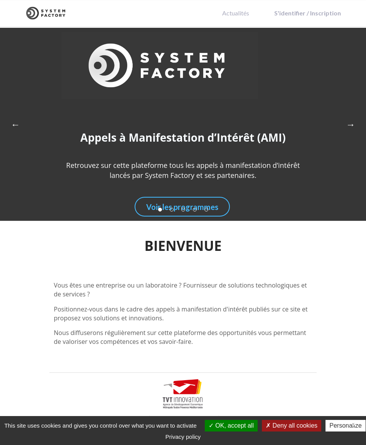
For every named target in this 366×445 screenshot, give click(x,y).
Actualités (235, 13)
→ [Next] (350, 124)
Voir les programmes (182, 207)
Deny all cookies (291, 425)
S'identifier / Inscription (307, 13)
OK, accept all (231, 425)
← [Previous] (15, 124)
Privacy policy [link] (183, 436)
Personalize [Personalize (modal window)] (345, 425)
